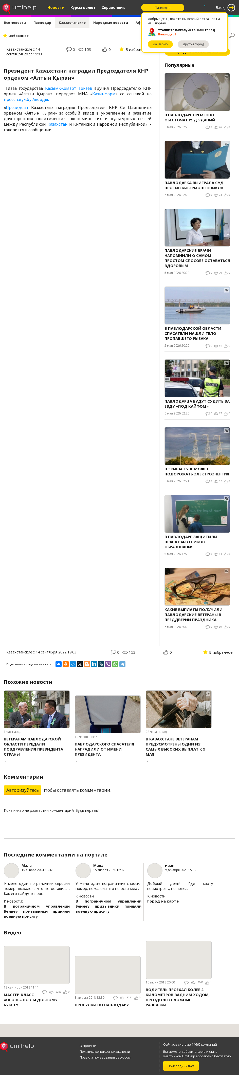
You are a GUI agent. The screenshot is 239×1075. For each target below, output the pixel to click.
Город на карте (163, 901)
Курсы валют (83, 7)
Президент (17, 107)
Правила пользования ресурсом (105, 1057)
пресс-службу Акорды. (26, 99)
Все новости (15, 22)
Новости (55, 7)
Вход (220, 7)
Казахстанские (72, 22)
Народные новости (110, 22)
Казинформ (104, 94)
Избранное (18, 35)
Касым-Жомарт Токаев (68, 88)
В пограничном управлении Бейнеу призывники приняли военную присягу (37, 911)
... (37, 749)
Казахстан (57, 124)
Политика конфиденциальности (105, 1051)
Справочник (113, 7)
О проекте (88, 1045)
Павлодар (42, 22)
